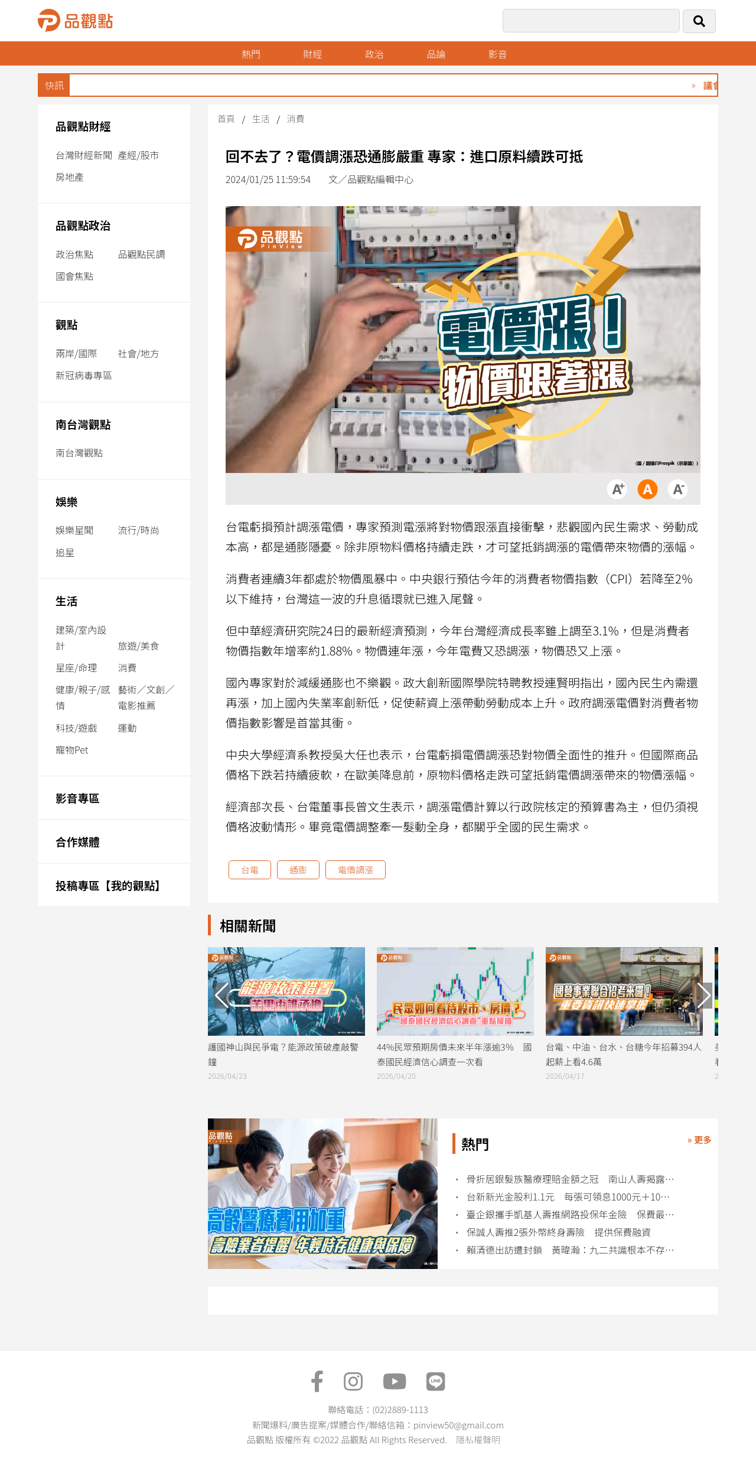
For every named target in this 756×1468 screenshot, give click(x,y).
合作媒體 (78, 841)
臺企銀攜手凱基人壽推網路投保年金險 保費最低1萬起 (573, 1214)
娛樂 (66, 501)
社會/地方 (138, 353)
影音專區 (78, 797)
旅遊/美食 (138, 645)
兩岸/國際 (76, 353)
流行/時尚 (138, 530)
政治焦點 (74, 254)
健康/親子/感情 (83, 697)
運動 (127, 727)
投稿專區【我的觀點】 (111, 885)
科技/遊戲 (76, 727)
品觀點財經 (83, 125)
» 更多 (699, 1139)
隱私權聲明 (478, 1439)
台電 (250, 869)
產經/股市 (138, 155)
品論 (435, 54)
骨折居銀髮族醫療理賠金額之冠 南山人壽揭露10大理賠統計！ (573, 1179)
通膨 (298, 869)
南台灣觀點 (83, 424)
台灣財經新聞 (84, 155)
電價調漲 (355, 869)
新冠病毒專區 (84, 375)
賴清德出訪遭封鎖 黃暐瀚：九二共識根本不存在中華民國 (573, 1249)
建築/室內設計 (81, 637)
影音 (497, 54)
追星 (65, 552)
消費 (127, 667)
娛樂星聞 (74, 530)
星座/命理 (76, 667)
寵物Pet (72, 749)
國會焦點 (74, 276)
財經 (312, 54)
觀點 (66, 324)
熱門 (251, 54)
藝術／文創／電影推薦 (146, 697)
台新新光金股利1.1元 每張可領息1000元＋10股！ (573, 1196)
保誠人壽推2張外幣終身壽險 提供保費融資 (559, 1232)
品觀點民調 (141, 254)
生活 (66, 600)
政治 (374, 54)
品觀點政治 (83, 225)
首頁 (226, 118)
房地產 (70, 176)
